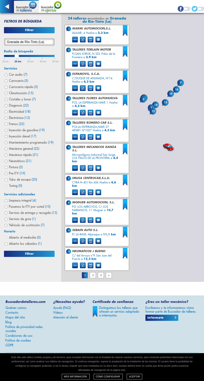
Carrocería (18, 80)
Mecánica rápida (23, 155)
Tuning (15, 185)
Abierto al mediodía (25, 237)
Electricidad (19, 111)
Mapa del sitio (15, 317)
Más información (75, 376)
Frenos (16, 124)
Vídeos (58, 312)
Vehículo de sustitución (26, 225)
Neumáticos (20, 161)
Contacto (11, 312)
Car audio (18, 74)
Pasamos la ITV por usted (29, 206)
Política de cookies (18, 340)
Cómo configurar (108, 376)
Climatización (21, 93)
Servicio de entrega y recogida (33, 212)
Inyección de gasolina (27, 130)
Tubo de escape (23, 179)
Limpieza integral (22, 200)
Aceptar (134, 376)
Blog (8, 322)
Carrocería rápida (23, 87)
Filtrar (29, 30)
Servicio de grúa (22, 219)
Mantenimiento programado (31, 142)
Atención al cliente (65, 317)
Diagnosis (19, 105)
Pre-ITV (17, 173)
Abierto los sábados (25, 243)
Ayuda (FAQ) (62, 308)
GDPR (9, 345)
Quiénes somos (15, 308)
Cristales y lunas (22, 99)
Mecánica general (24, 148)
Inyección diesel (22, 136)
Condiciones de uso (18, 335)
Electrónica (19, 117)
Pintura (16, 167)
